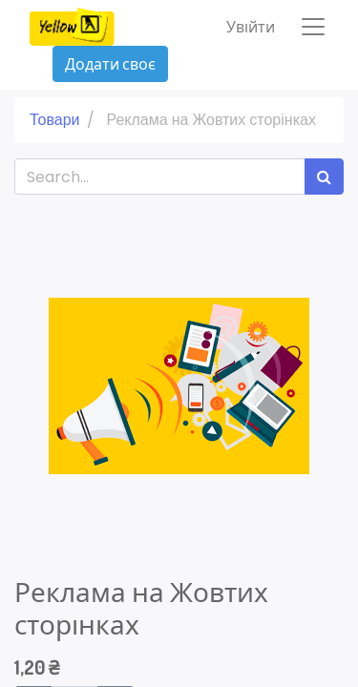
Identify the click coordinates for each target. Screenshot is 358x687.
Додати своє (110, 63)
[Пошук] (324, 176)
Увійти (250, 26)
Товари (54, 120)
